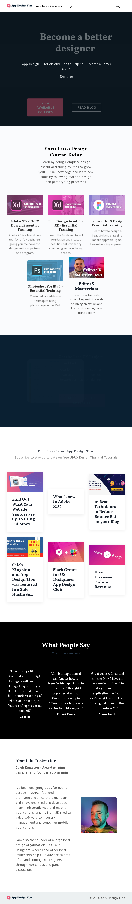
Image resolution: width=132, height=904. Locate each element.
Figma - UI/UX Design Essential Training (107, 236)
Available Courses (49, 6)
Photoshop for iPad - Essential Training (45, 302)
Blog (68, 6)
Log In (118, 6)
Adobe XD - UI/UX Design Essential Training (24, 239)
